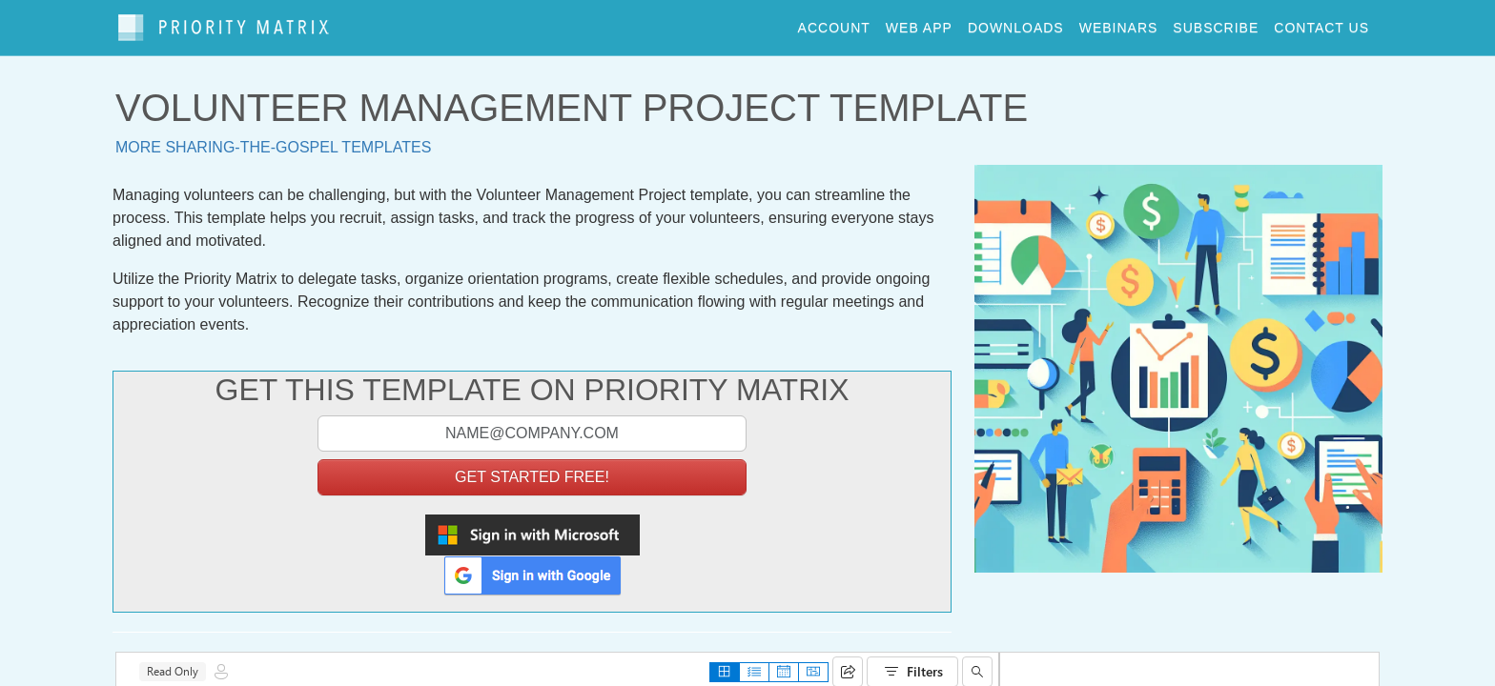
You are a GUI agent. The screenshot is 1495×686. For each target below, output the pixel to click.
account (834, 22)
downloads (1016, 22)
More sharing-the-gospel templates (273, 139)
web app (919, 22)
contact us (1321, 22)
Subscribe (1216, 22)
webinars (1118, 22)
